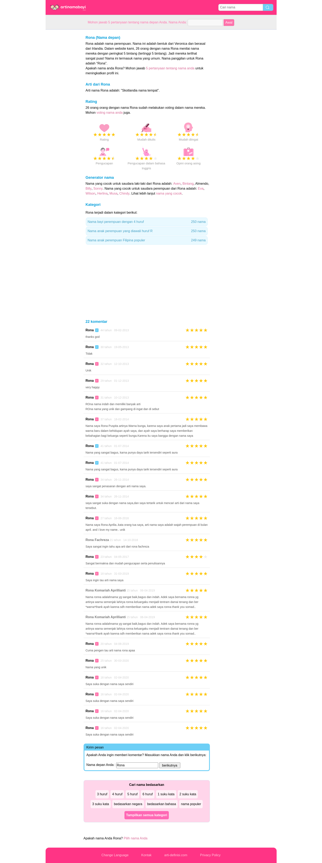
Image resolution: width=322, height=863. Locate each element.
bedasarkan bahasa (161, 804)
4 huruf (117, 794)
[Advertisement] (62, 91)
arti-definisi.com (175, 855)
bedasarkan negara (128, 804)
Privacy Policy (210, 855)
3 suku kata (100, 804)
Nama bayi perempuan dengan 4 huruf (147, 221)
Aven (177, 183)
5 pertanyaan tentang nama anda (170, 68)
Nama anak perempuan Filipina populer (147, 240)
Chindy (124, 193)
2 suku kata (187, 794)
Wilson (90, 193)
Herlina (102, 193)
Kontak (146, 855)
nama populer (191, 804)
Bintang (187, 183)
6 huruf (148, 794)
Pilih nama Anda (135, 838)
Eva (201, 188)
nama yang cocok (169, 193)
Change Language (115, 855)
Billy (89, 188)
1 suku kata (166, 794)
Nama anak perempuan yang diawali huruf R (147, 231)
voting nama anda (110, 112)
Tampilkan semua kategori (146, 815)
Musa (113, 193)
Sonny (98, 188)
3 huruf (102, 794)
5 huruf (132, 794)
